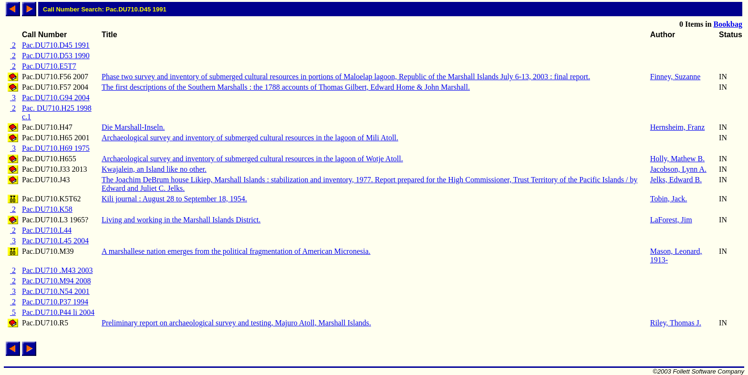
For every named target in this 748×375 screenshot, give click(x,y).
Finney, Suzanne (675, 77)
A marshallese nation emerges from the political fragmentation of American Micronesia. (236, 251)
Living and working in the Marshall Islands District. (181, 220)
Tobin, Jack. (668, 199)
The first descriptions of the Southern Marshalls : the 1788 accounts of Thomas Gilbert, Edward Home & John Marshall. (286, 87)
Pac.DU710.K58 (47, 209)
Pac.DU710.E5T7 (49, 66)
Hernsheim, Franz (677, 127)
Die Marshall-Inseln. (133, 127)
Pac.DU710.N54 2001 (56, 291)
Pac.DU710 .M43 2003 (57, 270)
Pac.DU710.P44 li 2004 (58, 312)
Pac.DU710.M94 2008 (56, 281)
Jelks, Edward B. (676, 180)
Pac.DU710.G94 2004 (56, 98)
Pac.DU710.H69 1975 (56, 148)
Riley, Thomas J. (675, 323)
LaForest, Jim (671, 220)
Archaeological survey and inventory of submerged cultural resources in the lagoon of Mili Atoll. (250, 138)
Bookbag (728, 24)
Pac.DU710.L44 (47, 230)
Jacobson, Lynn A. (678, 169)
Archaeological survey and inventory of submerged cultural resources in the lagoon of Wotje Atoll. (252, 159)
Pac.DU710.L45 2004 (55, 241)
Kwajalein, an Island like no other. (154, 169)
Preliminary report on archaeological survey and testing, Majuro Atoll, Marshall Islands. (236, 323)
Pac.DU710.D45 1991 (56, 45)
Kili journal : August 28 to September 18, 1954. (174, 199)
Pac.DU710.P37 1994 (55, 302)
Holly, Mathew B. (677, 159)
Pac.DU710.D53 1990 (56, 56)
